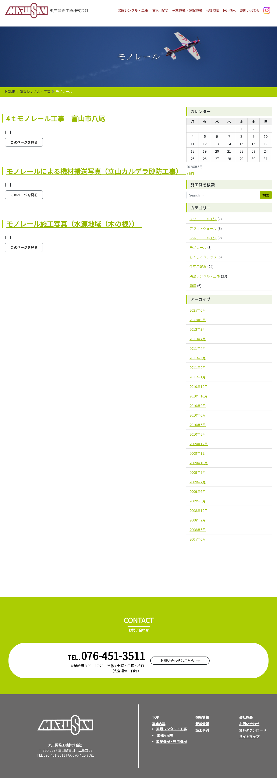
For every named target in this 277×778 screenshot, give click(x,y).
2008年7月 (197, 520)
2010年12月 (198, 386)
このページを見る (26, 142)
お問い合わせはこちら (177, 660)
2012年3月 (197, 329)
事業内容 (159, 723)
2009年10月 (198, 462)
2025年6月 (197, 310)
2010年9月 (197, 405)
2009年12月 (198, 443)
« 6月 (190, 173)
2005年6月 (197, 539)
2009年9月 (197, 472)
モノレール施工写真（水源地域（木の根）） (74, 224)
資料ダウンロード (252, 730)
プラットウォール (203, 228)
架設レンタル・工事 (133, 10)
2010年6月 (197, 415)
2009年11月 (198, 453)
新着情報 (202, 723)
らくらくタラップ (203, 256)
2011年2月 (197, 367)
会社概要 (212, 10)
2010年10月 (198, 396)
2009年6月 (197, 491)
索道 (192, 285)
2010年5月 (197, 424)
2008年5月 (197, 529)
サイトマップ (249, 736)
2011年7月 (197, 338)
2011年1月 (197, 376)
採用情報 (229, 10)
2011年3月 (197, 357)
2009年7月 (197, 481)
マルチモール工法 (203, 237)
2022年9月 (197, 319)
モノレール (197, 247)
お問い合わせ (250, 10)
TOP (155, 717)
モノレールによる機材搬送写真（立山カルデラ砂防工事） (96, 171)
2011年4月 (197, 348)
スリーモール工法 (203, 218)
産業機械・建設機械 (187, 10)
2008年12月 (198, 510)
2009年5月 (197, 500)
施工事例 (202, 730)
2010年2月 (197, 434)
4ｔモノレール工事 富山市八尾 (55, 118)
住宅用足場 (160, 10)
